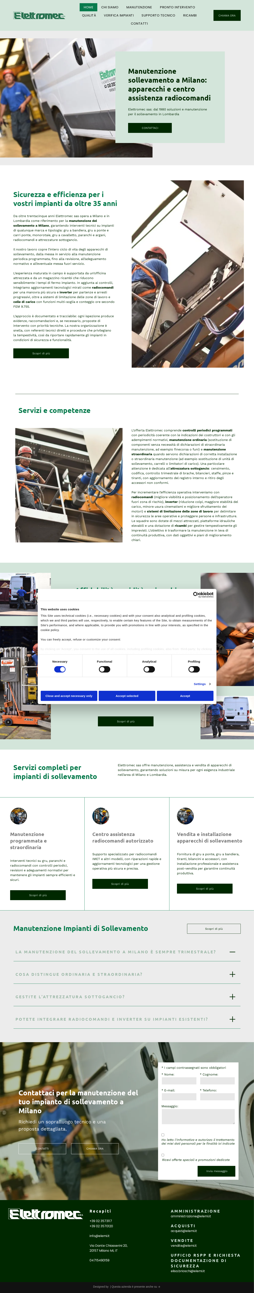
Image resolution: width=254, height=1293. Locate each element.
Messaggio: (169, 1106)
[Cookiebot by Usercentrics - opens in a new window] (196, 595)
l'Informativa (184, 1140)
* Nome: (167, 1074)
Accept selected (127, 696)
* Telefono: (208, 1090)
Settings (200, 684)
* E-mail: (168, 1090)
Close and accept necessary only (68, 696)
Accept (185, 696)
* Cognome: (209, 1074)
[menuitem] (88, 7)
